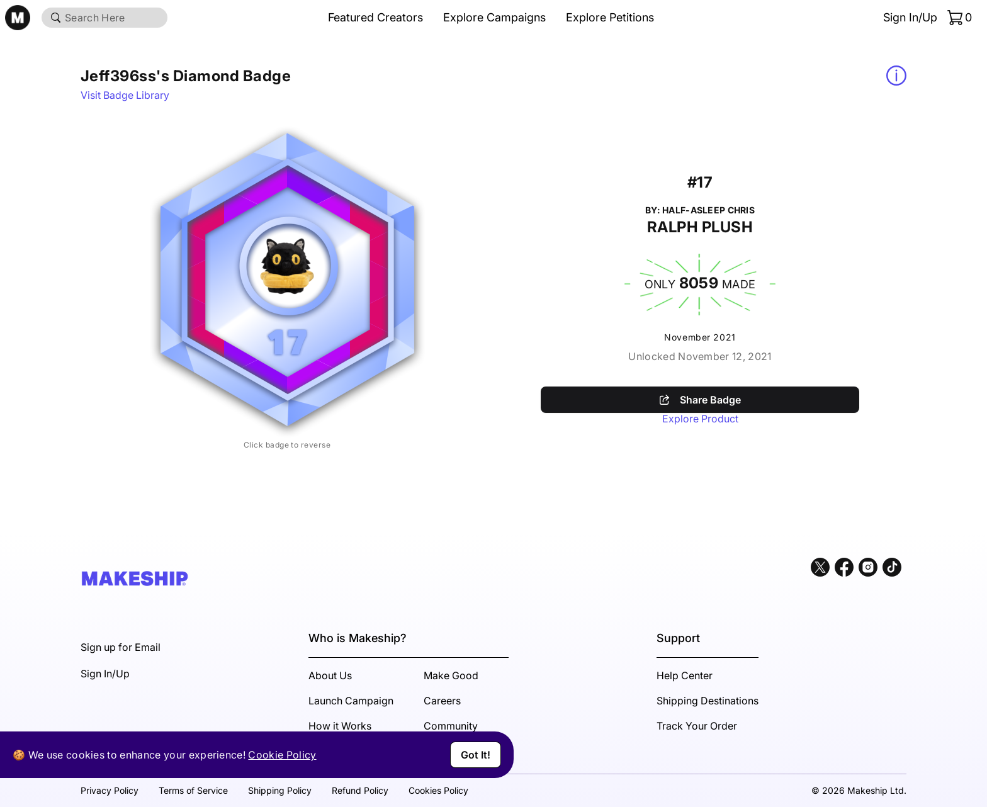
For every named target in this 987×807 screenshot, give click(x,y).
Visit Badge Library (125, 95)
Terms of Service (193, 790)
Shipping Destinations (708, 700)
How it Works (339, 726)
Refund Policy (360, 790)
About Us (330, 675)
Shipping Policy (280, 790)
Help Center (685, 675)
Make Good (451, 675)
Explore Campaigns (494, 17)
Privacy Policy (109, 790)
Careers (442, 700)
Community (451, 726)
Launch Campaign (350, 700)
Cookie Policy (282, 754)
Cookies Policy (438, 790)
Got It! (475, 754)
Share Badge (700, 399)
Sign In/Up (910, 17)
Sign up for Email (121, 647)
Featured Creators (375, 17)
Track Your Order (697, 726)
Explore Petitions (610, 17)
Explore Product (700, 418)
